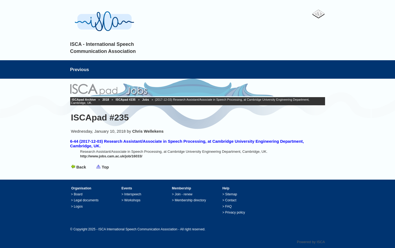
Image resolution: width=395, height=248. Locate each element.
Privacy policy (235, 212)
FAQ (228, 206)
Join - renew (183, 194)
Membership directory (190, 200)
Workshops (132, 200)
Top (105, 167)
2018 (105, 99)
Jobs (145, 99)
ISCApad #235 (126, 99)
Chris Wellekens (148, 131)
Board (78, 194)
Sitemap (231, 194)
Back (81, 167)
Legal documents (86, 200)
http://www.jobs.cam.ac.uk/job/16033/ (111, 156)
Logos (78, 206)
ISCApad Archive (84, 99)
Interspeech (132, 194)
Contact (230, 200)
